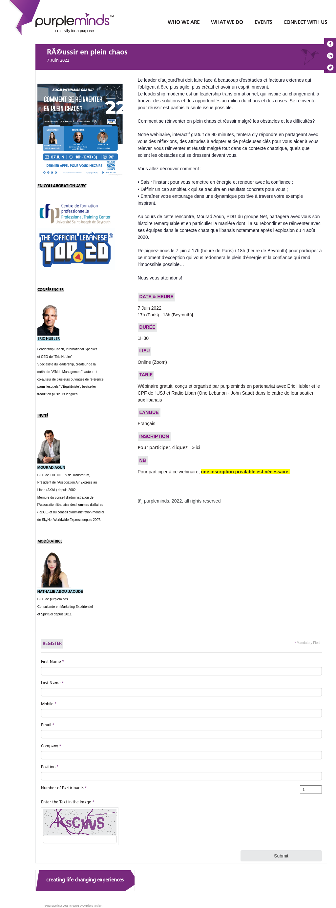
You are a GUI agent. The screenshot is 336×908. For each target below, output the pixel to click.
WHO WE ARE (184, 22)
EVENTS (263, 22)
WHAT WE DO (227, 22)
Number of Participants (64, 788)
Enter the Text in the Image (67, 802)
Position (50, 767)
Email (47, 725)
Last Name (52, 683)
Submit (281, 855)
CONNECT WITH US (305, 22)
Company (51, 746)
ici (198, 447)
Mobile (49, 704)
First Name (52, 662)
